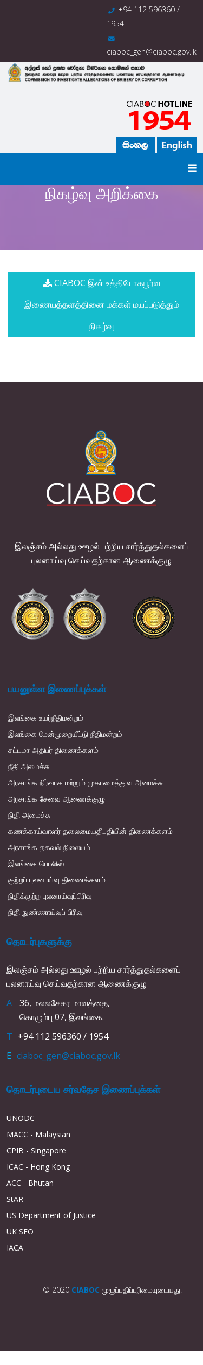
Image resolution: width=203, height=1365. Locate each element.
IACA (14, 1247)
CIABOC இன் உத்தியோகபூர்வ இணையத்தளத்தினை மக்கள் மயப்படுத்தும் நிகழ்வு (101, 304)
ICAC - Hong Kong (38, 1167)
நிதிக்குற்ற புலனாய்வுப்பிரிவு (50, 896)
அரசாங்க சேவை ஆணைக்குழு (56, 798)
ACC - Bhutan (30, 1183)
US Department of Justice (51, 1215)
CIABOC (85, 1290)
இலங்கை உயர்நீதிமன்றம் (45, 717)
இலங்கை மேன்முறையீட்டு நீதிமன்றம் (65, 734)
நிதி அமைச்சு (29, 815)
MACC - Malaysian (38, 1134)
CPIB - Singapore (36, 1150)
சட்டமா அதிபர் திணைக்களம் (53, 750)
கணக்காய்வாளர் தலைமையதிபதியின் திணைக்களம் (90, 831)
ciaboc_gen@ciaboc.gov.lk (152, 51)
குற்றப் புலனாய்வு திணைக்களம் (57, 879)
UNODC (20, 1118)
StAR (14, 1199)
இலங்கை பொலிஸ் (36, 863)
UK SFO (20, 1231)
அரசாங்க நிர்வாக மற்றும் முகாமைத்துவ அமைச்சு (85, 782)
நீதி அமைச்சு (28, 766)
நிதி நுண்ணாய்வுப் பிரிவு (45, 912)
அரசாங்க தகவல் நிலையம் (49, 847)
